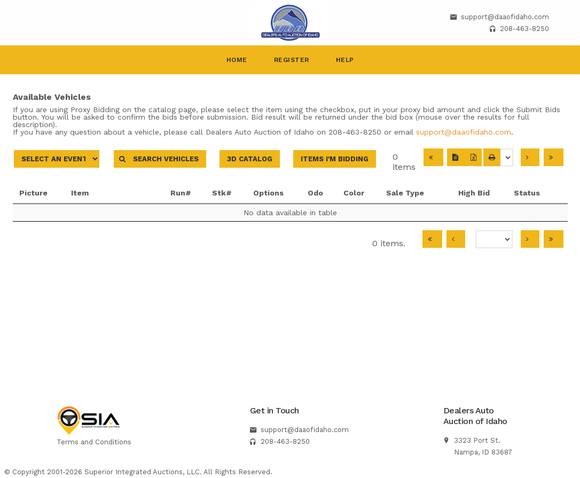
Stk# (222, 193)
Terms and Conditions (94, 442)
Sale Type (408, 193)
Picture (33, 193)
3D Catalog (250, 159)
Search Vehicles (160, 159)
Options (268, 193)
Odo (315, 193)
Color (353, 193)
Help (345, 60)
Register (291, 60)
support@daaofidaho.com (505, 17)
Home (236, 60)
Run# (180, 193)
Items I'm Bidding (335, 159)
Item (104, 193)
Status (531, 193)
